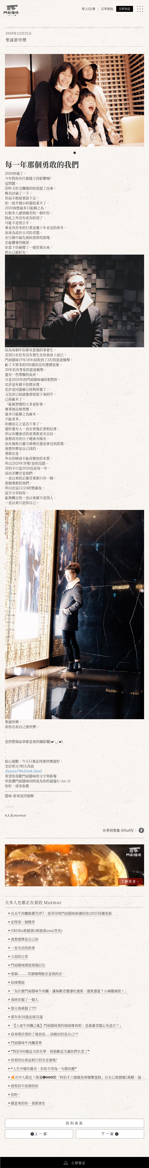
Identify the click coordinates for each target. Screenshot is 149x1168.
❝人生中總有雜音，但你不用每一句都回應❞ (42, 1068)
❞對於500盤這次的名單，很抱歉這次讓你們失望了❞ (49, 1051)
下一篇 (109, 1134)
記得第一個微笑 (21, 921)
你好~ (14, 1094)
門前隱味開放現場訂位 (27, 964)
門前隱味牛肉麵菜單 (25, 1042)
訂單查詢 (107, 9)
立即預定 (125, 9)
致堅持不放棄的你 (23, 1085)
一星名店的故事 (21, 947)
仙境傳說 (16, 982)
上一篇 (39, 1134)
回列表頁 (74, 1123)
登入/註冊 (89, 9)
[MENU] (140, 9)
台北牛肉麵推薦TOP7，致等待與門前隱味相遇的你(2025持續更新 (60, 913)
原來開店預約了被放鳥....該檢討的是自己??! (43, 1033)
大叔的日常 (18, 956)
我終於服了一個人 (23, 999)
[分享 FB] (141, 830)
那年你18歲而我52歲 (25, 1016)
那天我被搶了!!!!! (22, 1008)
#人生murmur (15, 815)
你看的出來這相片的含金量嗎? (32, 1059)
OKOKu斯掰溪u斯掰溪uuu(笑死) (35, 930)
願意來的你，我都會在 (27, 1102)
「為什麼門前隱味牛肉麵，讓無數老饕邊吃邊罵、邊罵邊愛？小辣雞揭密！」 (68, 990)
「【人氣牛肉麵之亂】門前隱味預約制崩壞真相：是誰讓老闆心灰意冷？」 (65, 1025)
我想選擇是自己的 (23, 939)
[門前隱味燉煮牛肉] (11, 10)
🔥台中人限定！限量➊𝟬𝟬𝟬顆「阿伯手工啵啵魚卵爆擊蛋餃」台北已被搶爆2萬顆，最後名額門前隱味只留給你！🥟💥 (77, 1077)
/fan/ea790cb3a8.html (23, 770)
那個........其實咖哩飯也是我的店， (37, 973)
